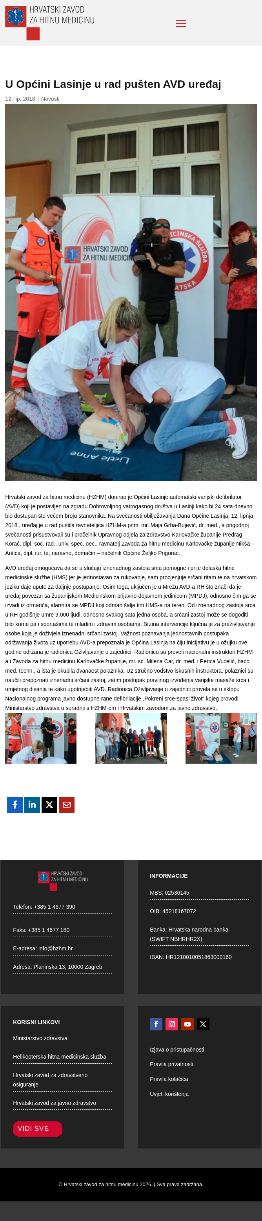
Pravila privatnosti (171, 1064)
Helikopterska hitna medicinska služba (59, 1057)
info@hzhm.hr (55, 948)
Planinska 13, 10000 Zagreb (67, 967)
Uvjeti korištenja (169, 1094)
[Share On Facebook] (15, 805)
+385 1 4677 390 (54, 907)
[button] (181, 23)
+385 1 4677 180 (48, 930)
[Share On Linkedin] (32, 805)
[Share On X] (49, 805)
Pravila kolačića (169, 1079)
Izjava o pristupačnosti (177, 1049)
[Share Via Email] (67, 805)
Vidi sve (33, 1128)
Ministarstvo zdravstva (40, 1038)
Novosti (50, 99)
